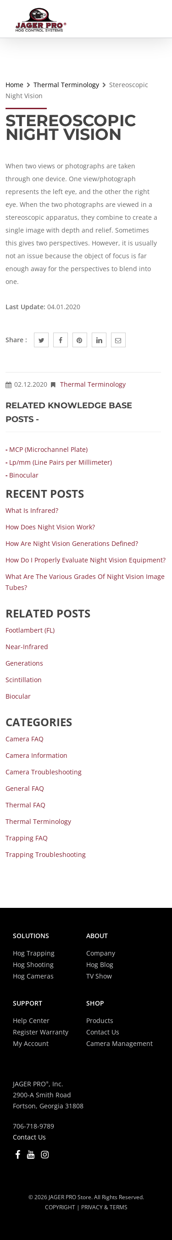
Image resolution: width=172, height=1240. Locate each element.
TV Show (99, 976)
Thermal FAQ (25, 805)
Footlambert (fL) (30, 630)
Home (14, 84)
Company (100, 953)
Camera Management (119, 1043)
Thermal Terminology (66, 84)
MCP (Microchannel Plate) (48, 449)
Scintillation (24, 679)
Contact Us (102, 1032)
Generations (24, 663)
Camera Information (36, 755)
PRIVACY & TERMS (104, 1207)
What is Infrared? (32, 510)
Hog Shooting (33, 964)
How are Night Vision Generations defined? (72, 543)
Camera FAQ (25, 738)
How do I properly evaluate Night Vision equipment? (86, 560)
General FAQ (25, 788)
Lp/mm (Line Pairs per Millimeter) (60, 462)
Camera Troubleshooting (44, 771)
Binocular (24, 475)
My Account (31, 1043)
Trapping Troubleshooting (46, 854)
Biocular (18, 696)
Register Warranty (40, 1032)
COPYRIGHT (60, 1207)
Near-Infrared (27, 646)
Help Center (31, 1020)
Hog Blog (99, 964)
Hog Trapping (34, 953)
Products (99, 1020)
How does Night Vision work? (50, 527)
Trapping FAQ (27, 838)
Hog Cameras (33, 976)
